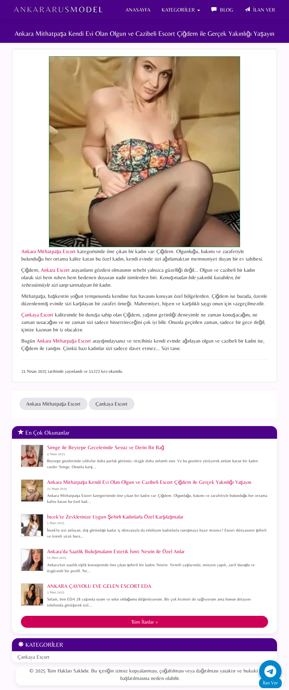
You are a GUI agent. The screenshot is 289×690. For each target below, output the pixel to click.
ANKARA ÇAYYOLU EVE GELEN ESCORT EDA (99, 586)
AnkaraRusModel (59, 9)
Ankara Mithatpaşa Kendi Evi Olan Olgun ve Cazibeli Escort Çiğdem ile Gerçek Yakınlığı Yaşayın (149, 482)
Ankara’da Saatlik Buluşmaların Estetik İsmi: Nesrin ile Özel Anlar (115, 551)
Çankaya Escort (37, 315)
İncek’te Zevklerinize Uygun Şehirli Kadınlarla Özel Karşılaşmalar (115, 517)
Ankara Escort (55, 270)
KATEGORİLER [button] (181, 10)
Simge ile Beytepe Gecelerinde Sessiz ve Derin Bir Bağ (105, 447)
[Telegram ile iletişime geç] (270, 671)
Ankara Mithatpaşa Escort (48, 251)
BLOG (222, 10)
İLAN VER (260, 10)
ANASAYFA (137, 10)
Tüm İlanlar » (144, 622)
